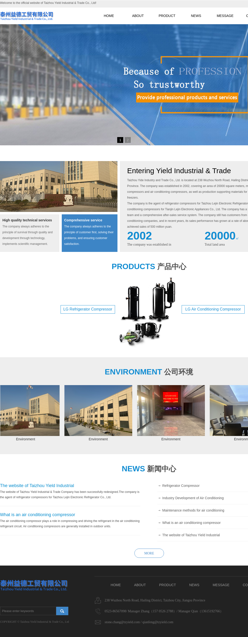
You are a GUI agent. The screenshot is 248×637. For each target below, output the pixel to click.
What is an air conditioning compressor (191, 523)
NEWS (196, 16)
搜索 (62, 611)
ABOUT (138, 16)
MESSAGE (225, 16)
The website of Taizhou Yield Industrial (191, 535)
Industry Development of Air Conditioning (193, 498)
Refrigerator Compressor (181, 486)
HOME (109, 16)
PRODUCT (167, 16)
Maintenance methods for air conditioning (193, 510)
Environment (26, 439)
